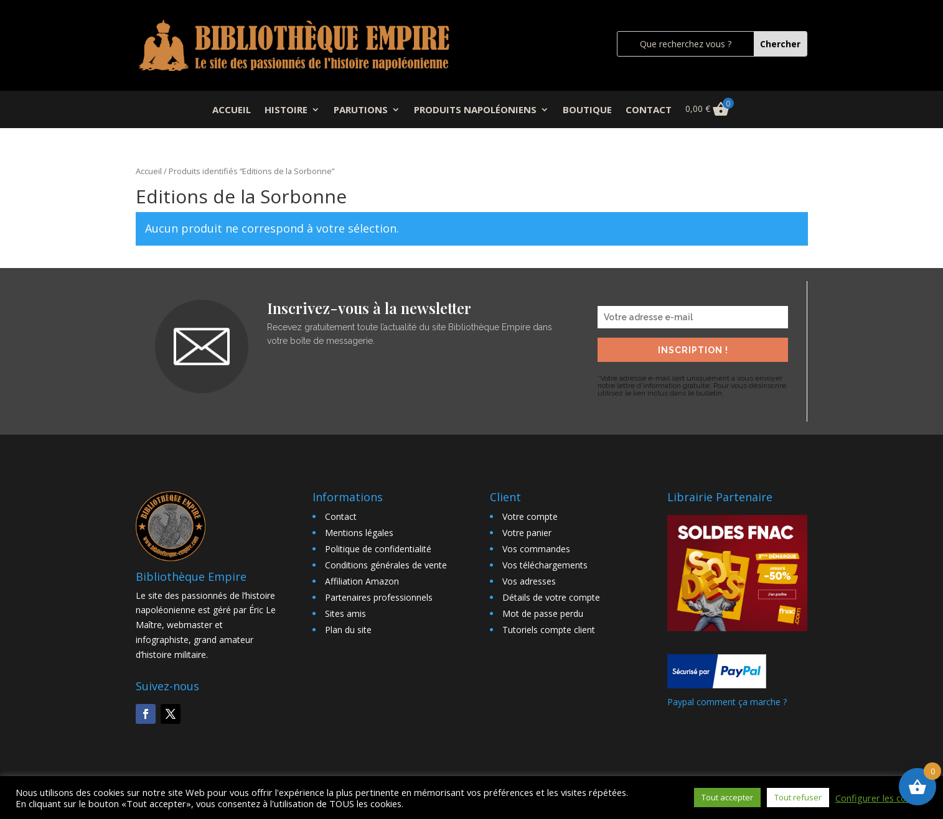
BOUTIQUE (587, 110)
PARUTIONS (361, 110)
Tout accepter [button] (727, 797)
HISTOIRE (286, 110)
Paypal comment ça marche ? (727, 702)
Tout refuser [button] (798, 797)
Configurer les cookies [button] (881, 797)
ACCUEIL (231, 110)
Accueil (149, 171)
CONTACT (649, 110)
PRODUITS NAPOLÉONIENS (475, 110)
